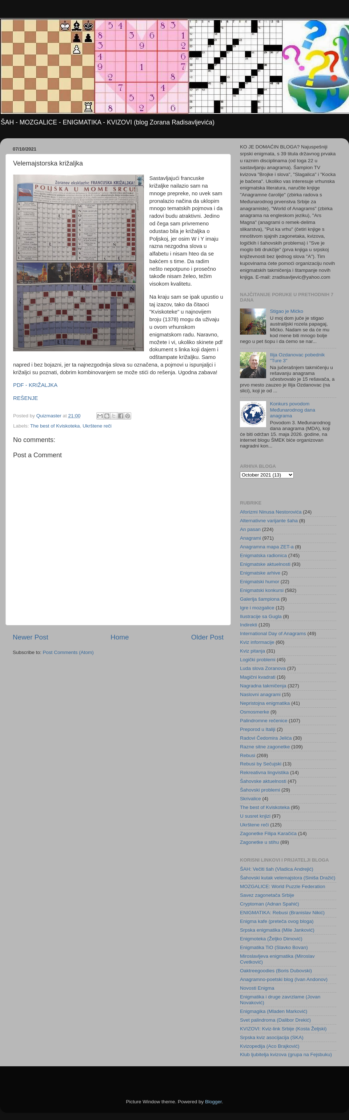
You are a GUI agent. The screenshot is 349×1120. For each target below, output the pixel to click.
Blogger (213, 1101)
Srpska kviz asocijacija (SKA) (272, 1037)
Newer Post (30, 637)
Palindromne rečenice (264, 720)
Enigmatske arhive (260, 573)
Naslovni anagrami (260, 694)
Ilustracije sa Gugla (261, 616)
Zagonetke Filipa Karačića (268, 833)
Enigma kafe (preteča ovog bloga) (277, 921)
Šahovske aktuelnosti (263, 781)
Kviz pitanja (252, 651)
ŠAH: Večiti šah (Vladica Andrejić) (276, 869)
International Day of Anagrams (273, 633)
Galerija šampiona (260, 599)
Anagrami (250, 538)
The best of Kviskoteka (55, 426)
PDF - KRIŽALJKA (35, 385)
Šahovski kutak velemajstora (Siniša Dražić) (288, 877)
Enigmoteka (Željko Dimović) (271, 938)
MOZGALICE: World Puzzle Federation (282, 886)
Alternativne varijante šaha (269, 520)
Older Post (207, 637)
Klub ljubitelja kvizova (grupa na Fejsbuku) (286, 1054)
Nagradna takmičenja (263, 685)
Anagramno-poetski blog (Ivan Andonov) (284, 979)
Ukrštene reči (97, 426)
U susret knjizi (255, 816)
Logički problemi (258, 659)
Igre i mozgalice (257, 607)
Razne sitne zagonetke (265, 746)
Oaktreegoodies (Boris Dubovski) (276, 970)
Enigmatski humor (259, 581)
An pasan (250, 529)
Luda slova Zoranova (263, 668)
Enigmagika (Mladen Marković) (273, 1011)
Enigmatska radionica (263, 555)
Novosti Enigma (257, 988)
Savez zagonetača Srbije (267, 895)
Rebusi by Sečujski (260, 764)
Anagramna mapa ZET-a (267, 546)
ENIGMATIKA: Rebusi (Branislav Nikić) (282, 912)
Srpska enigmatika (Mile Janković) (277, 930)
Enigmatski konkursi (262, 590)
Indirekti (248, 625)
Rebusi (247, 755)
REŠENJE (25, 398)
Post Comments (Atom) (68, 652)
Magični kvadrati (258, 677)
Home (120, 637)
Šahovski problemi (260, 790)
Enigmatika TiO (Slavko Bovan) (274, 947)
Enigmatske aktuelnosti (265, 564)
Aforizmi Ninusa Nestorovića (271, 512)
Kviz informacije (257, 642)
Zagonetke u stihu (259, 842)
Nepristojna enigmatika (265, 703)
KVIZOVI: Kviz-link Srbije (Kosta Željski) (283, 1028)
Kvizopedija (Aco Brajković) (270, 1046)
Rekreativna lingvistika (264, 772)
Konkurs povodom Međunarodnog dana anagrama (292, 409)
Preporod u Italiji (258, 729)
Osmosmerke (254, 712)
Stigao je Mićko (286, 311)
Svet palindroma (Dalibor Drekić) (275, 1020)
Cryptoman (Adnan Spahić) (269, 904)
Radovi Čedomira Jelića (266, 738)
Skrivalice (250, 798)
